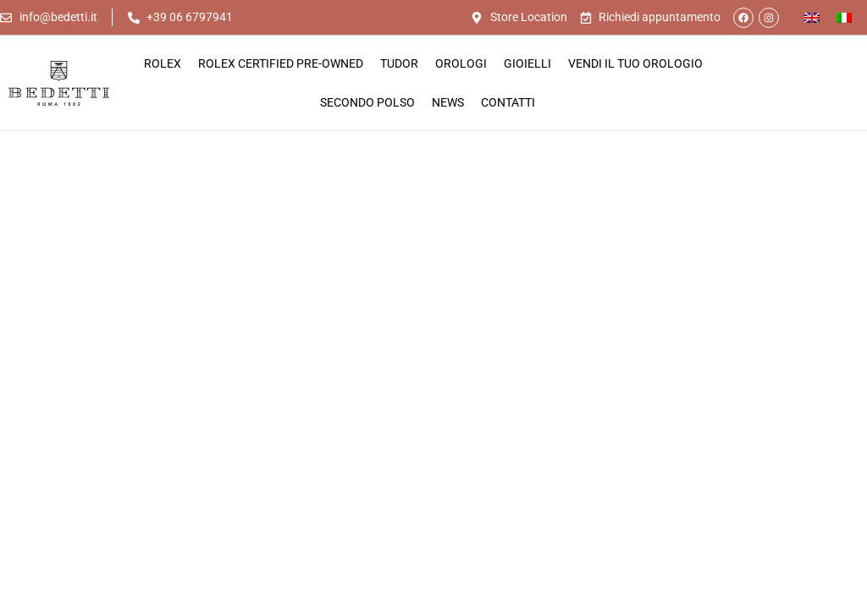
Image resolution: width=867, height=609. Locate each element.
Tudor (399, 63)
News (448, 102)
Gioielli (527, 63)
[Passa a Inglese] (812, 17)
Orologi (461, 63)
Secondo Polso (367, 102)
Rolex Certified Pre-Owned (280, 63)
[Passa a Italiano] (844, 17)
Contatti (508, 102)
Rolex (162, 63)
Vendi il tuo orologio (635, 63)
